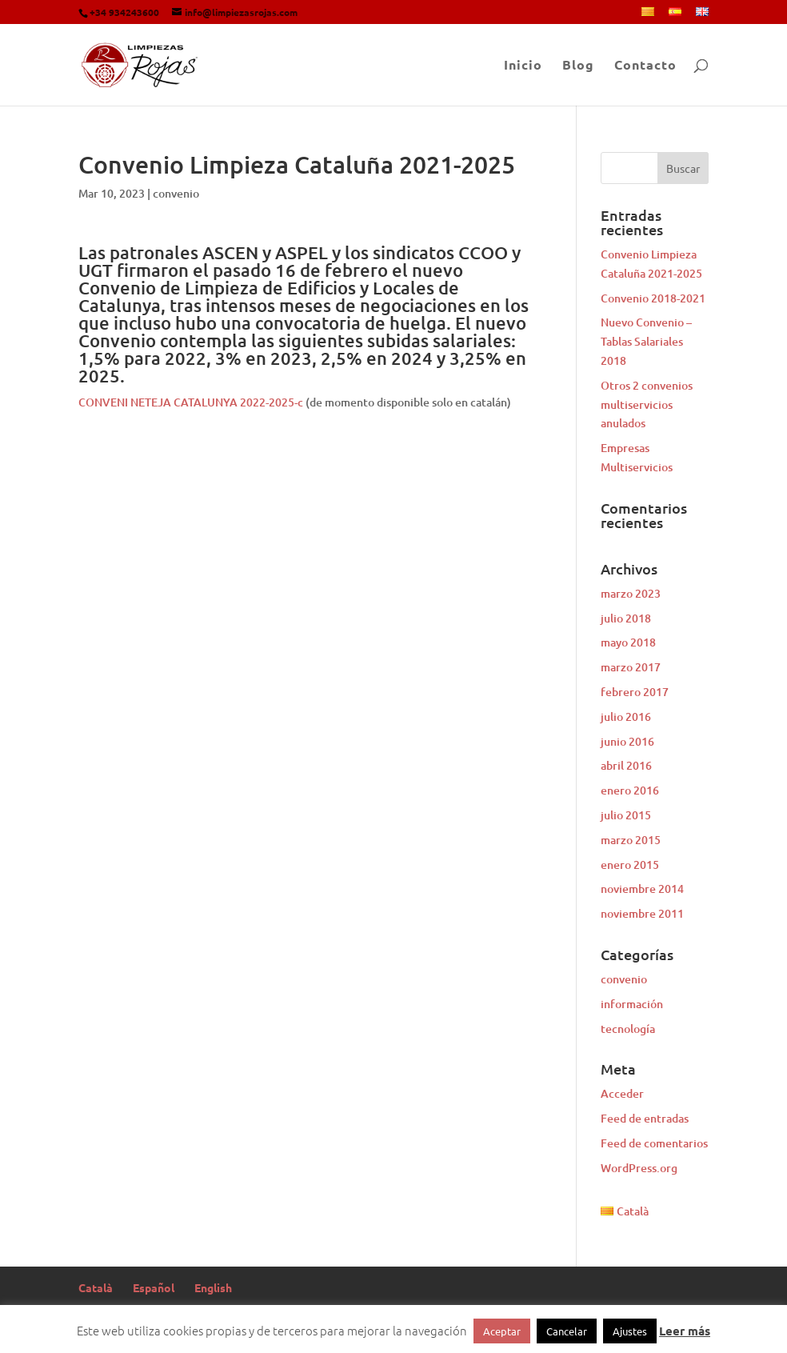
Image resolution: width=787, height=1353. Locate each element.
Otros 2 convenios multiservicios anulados (647, 404)
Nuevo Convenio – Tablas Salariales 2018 (646, 341)
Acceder (622, 1093)
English (213, 1287)
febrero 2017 (635, 691)
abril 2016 (626, 765)
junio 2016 (627, 741)
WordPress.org (639, 1167)
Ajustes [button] (630, 1331)
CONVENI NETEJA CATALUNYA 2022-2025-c (190, 402)
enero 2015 (630, 864)
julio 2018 (626, 618)
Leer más (684, 1331)
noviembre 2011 (642, 913)
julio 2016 (626, 716)
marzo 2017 (631, 666)
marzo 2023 (631, 593)
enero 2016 (630, 790)
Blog (578, 66)
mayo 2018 (628, 642)
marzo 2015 (631, 839)
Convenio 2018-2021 (653, 298)
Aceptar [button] (502, 1331)
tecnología (628, 1028)
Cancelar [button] (566, 1331)
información (632, 1003)
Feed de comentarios (654, 1143)
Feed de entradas (645, 1118)
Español (153, 1287)
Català (95, 1287)
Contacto (645, 66)
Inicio (523, 66)
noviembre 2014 (642, 888)
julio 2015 (626, 815)
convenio (176, 193)
